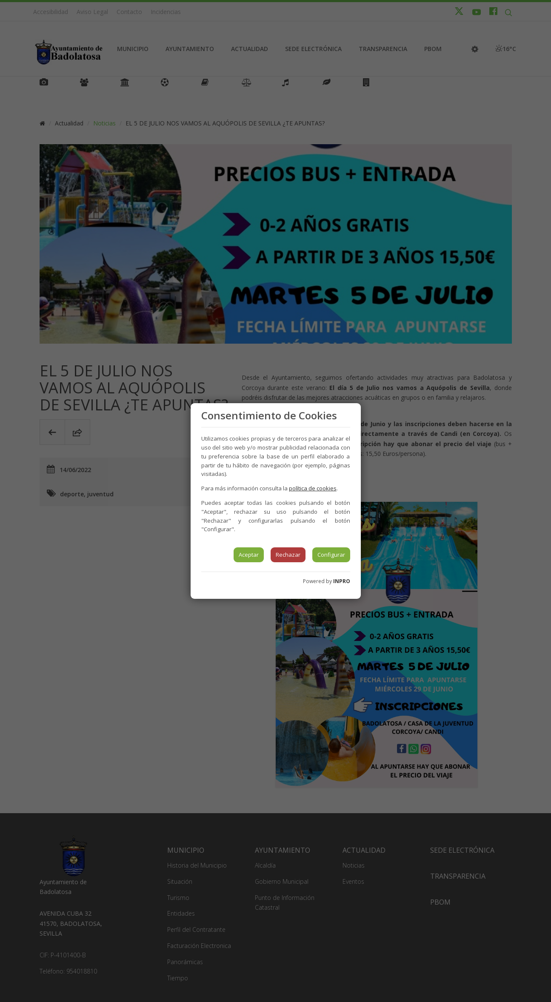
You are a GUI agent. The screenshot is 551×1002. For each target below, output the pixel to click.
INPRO (341, 581)
